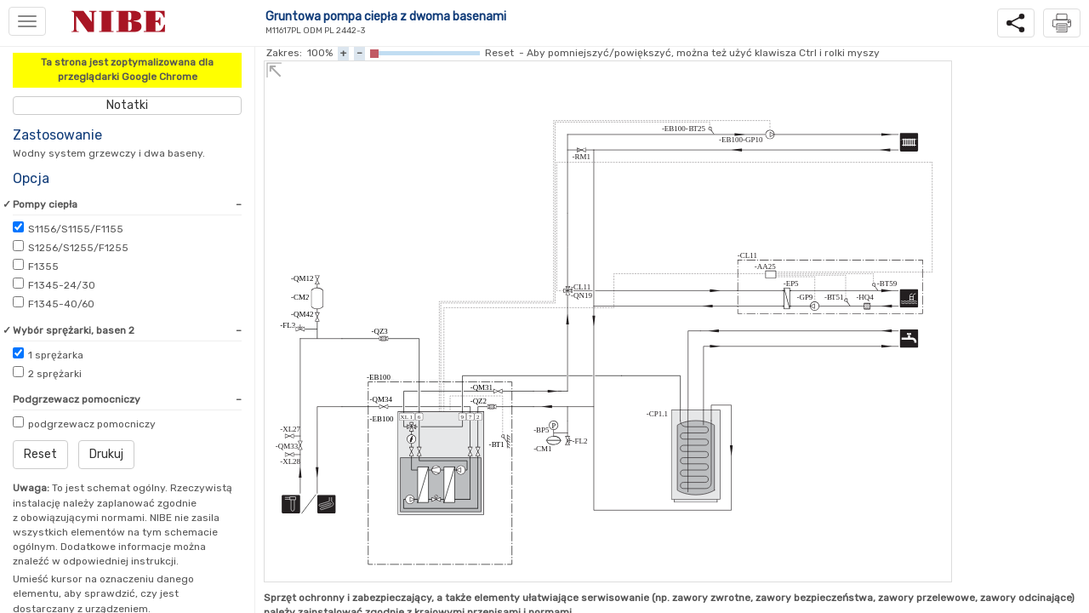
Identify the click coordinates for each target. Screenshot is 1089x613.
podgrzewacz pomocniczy (92, 424)
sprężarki (55, 374)
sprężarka (55, 355)
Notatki (127, 105)
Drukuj (106, 454)
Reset (40, 454)
